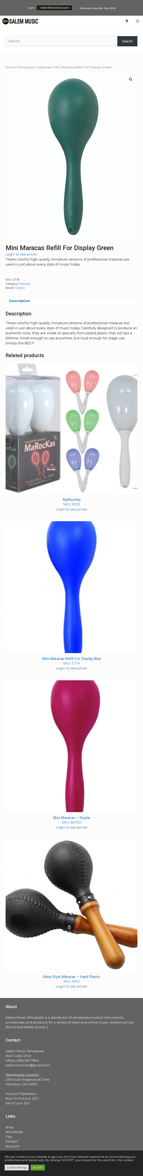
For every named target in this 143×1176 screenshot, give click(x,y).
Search (127, 41)
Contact (12, 1141)
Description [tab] (19, 301)
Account (12, 1146)
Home (10, 67)
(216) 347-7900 (27, 1060)
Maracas (44, 67)
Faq (9, 1137)
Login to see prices (21, 254)
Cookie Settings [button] (16, 1167)
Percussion (27, 67)
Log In (31, 7)
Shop (10, 1127)
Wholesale (14, 1132)
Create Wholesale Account (54, 7)
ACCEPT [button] (38, 1167)
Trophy (20, 288)
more (40, 1027)
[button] (130, 79)
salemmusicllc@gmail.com (28, 1065)
